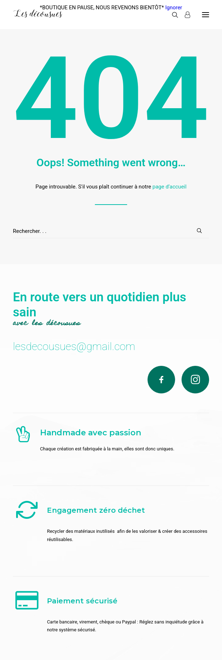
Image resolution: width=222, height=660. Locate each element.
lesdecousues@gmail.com (74, 346)
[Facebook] (161, 379)
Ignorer (173, 7)
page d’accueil (170, 186)
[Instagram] (195, 379)
